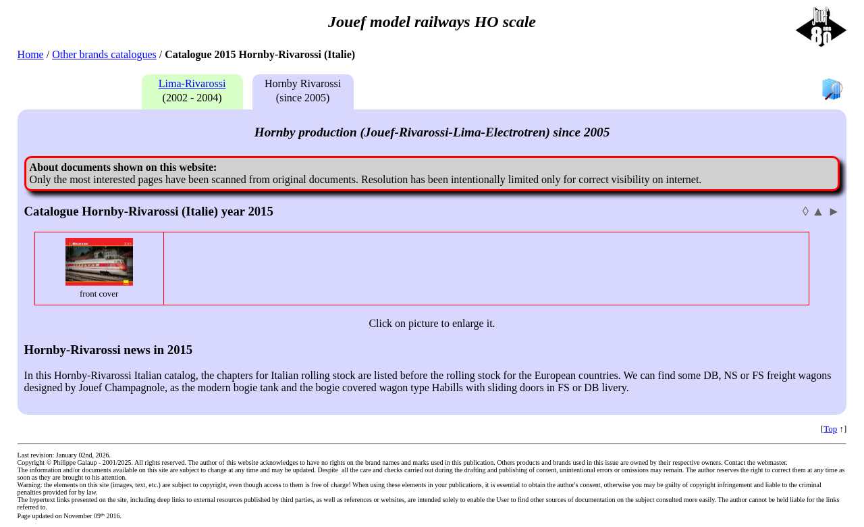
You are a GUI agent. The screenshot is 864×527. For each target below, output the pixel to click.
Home (31, 54)
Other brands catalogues (104, 54)
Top (830, 429)
